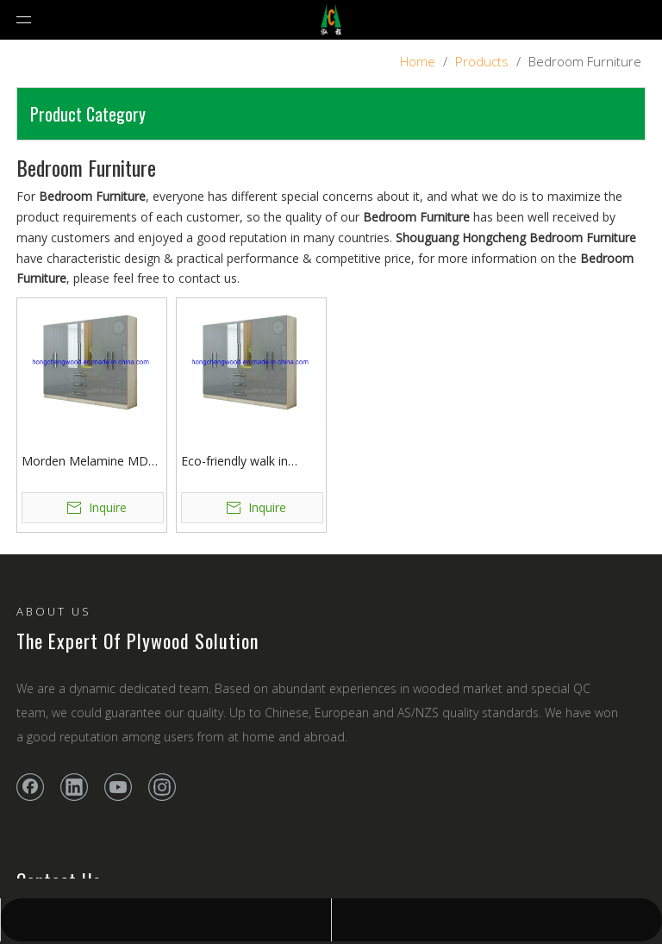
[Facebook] (30, 787)
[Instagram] (162, 787)
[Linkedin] (74, 787)
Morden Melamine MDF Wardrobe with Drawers (88, 462)
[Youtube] (118, 787)
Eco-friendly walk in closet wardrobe (234, 462)
